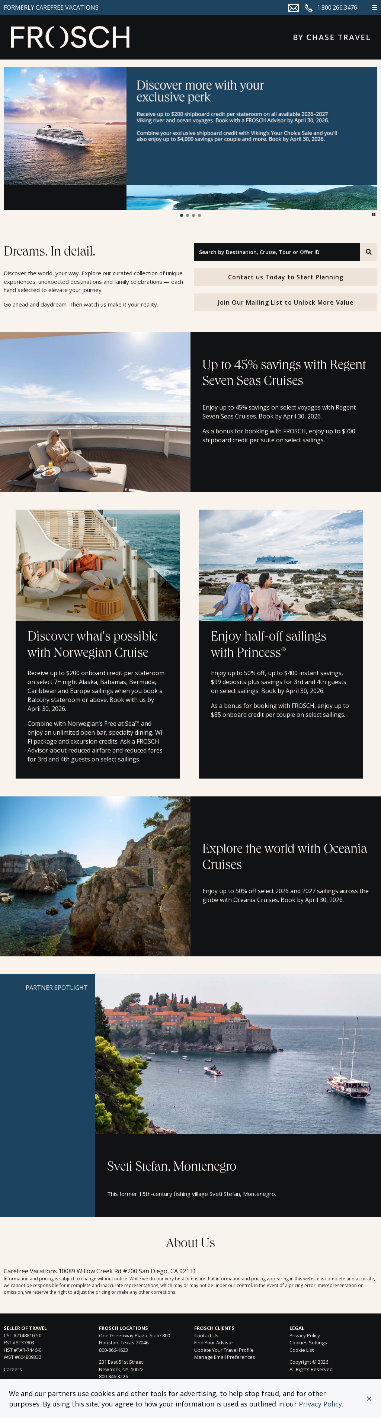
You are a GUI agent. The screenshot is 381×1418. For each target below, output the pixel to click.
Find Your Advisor (213, 1342)
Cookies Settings (308, 1343)
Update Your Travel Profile (224, 1350)
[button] (369, 1399)
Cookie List (301, 1350)
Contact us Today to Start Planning (285, 277)
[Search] (368, 252)
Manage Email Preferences (224, 1357)
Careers (13, 1369)
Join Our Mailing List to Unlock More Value (286, 302)
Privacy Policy (320, 1403)
